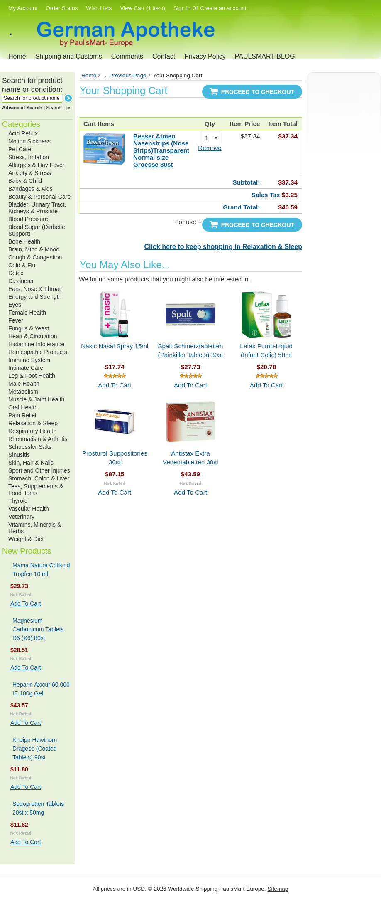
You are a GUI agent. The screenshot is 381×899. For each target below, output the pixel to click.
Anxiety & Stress (29, 173)
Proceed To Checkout (252, 92)
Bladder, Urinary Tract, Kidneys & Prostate (37, 207)
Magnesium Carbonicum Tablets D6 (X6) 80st (38, 629)
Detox (16, 273)
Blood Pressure (28, 219)
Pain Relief (22, 415)
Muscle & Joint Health (36, 399)
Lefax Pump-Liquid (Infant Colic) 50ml (266, 350)
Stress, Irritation (28, 157)
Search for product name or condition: (32, 85)
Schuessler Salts (29, 446)
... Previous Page (124, 75)
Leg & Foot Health (31, 375)
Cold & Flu (21, 265)
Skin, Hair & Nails (31, 462)
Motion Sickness (29, 141)
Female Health (27, 312)
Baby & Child (25, 180)
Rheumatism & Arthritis (37, 439)
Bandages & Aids (30, 188)
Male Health (23, 383)
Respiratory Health (32, 431)
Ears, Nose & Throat (34, 289)
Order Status (62, 8)
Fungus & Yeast (28, 328)
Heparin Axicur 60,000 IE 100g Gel (41, 689)
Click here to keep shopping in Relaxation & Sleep (223, 246)
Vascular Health (28, 508)
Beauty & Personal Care (39, 196)
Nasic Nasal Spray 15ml (114, 346)
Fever (15, 320)
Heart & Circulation (32, 336)
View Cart (142, 8)
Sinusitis (19, 454)
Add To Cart (25, 603)
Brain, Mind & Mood (33, 249)
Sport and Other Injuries (39, 470)
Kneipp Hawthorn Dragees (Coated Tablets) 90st (34, 748)
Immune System (29, 360)
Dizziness (20, 281)
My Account (22, 8)
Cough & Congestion (35, 257)
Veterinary (21, 516)
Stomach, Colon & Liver (38, 478)
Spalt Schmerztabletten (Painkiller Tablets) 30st (190, 350)
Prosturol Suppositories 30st (114, 458)
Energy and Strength (34, 296)
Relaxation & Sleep (33, 423)
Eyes (14, 304)
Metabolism (23, 391)
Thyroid (18, 501)
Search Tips (58, 107)
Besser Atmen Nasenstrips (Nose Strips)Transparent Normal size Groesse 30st (161, 150)
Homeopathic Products (37, 352)
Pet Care (19, 149)
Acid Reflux (23, 133)
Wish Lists (99, 8)
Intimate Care (25, 368)
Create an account (223, 8)
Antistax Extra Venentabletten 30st (190, 458)
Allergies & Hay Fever (36, 165)
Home (17, 56)
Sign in (182, 8)
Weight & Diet (26, 539)
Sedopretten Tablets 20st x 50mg (38, 808)
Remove (210, 147)
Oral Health (23, 407)
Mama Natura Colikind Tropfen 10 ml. (41, 569)
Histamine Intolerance (36, 344)
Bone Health (24, 241)
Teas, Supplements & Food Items (35, 489)
